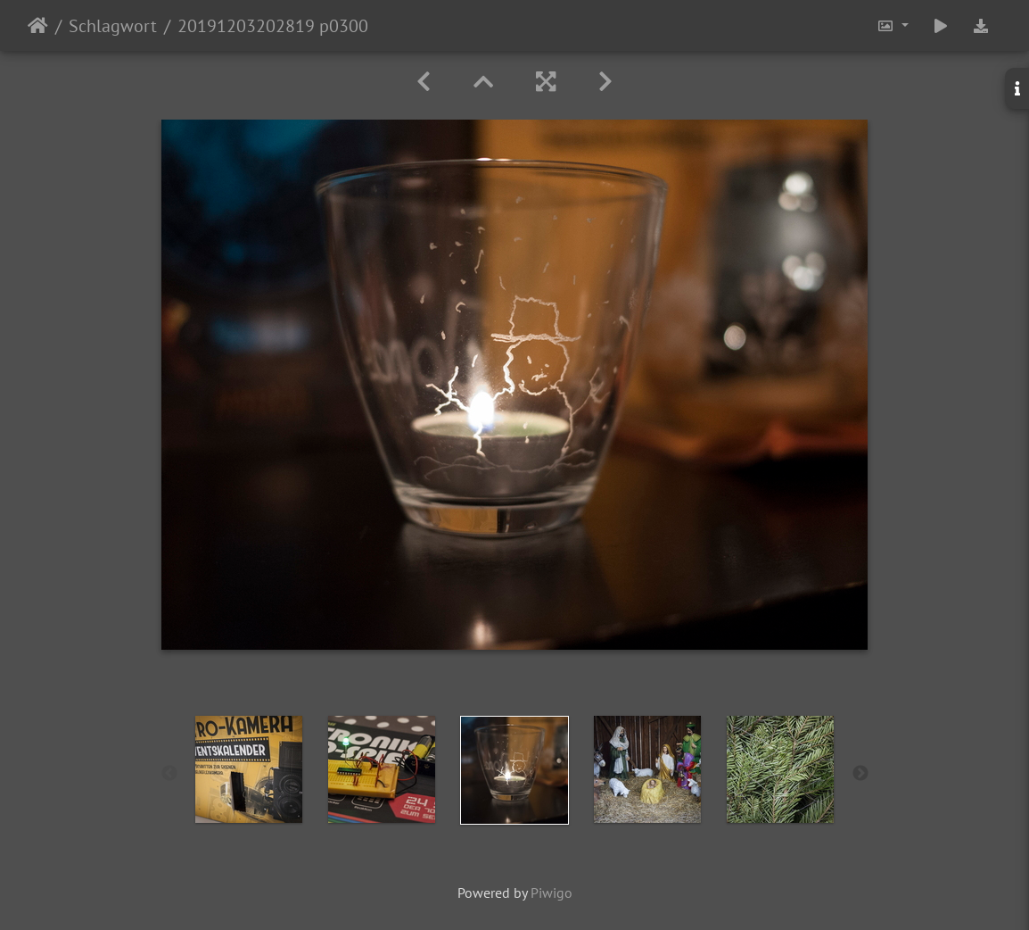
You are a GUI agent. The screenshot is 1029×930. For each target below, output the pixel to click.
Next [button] (860, 774)
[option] (249, 769)
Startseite (38, 25)
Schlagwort (113, 25)
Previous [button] (169, 774)
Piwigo (551, 892)
